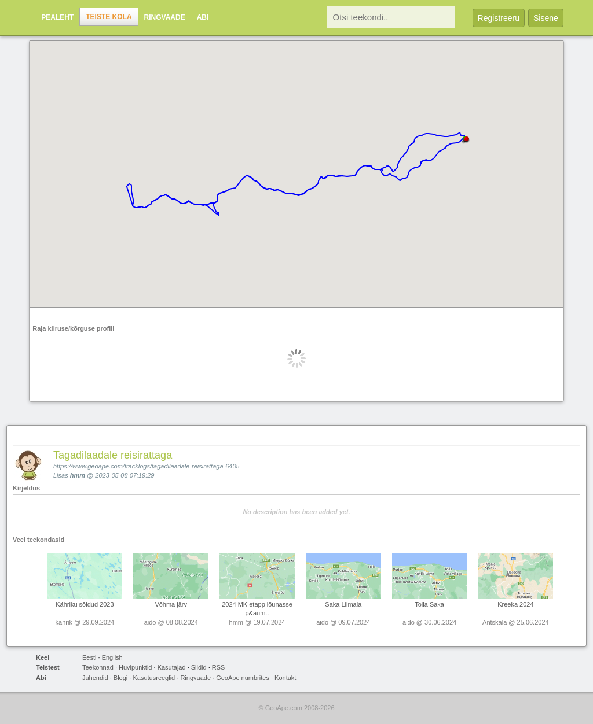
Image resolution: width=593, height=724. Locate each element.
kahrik (64, 622)
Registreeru (498, 18)
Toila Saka (429, 604)
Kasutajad (172, 667)
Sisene (545, 18)
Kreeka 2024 (515, 604)
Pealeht (57, 17)
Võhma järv (171, 604)
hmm (77, 475)
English (112, 657)
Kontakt (285, 677)
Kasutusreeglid (154, 677)
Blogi (120, 677)
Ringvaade (164, 17)
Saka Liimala (343, 604)
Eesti (89, 657)
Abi (203, 17)
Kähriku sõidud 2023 (85, 604)
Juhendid (95, 677)
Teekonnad (98, 667)
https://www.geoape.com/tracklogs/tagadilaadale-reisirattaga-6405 (146, 466)
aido (150, 622)
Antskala (494, 622)
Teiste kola (108, 17)
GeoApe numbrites (242, 677)
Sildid (199, 667)
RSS (218, 667)
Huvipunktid (135, 667)
